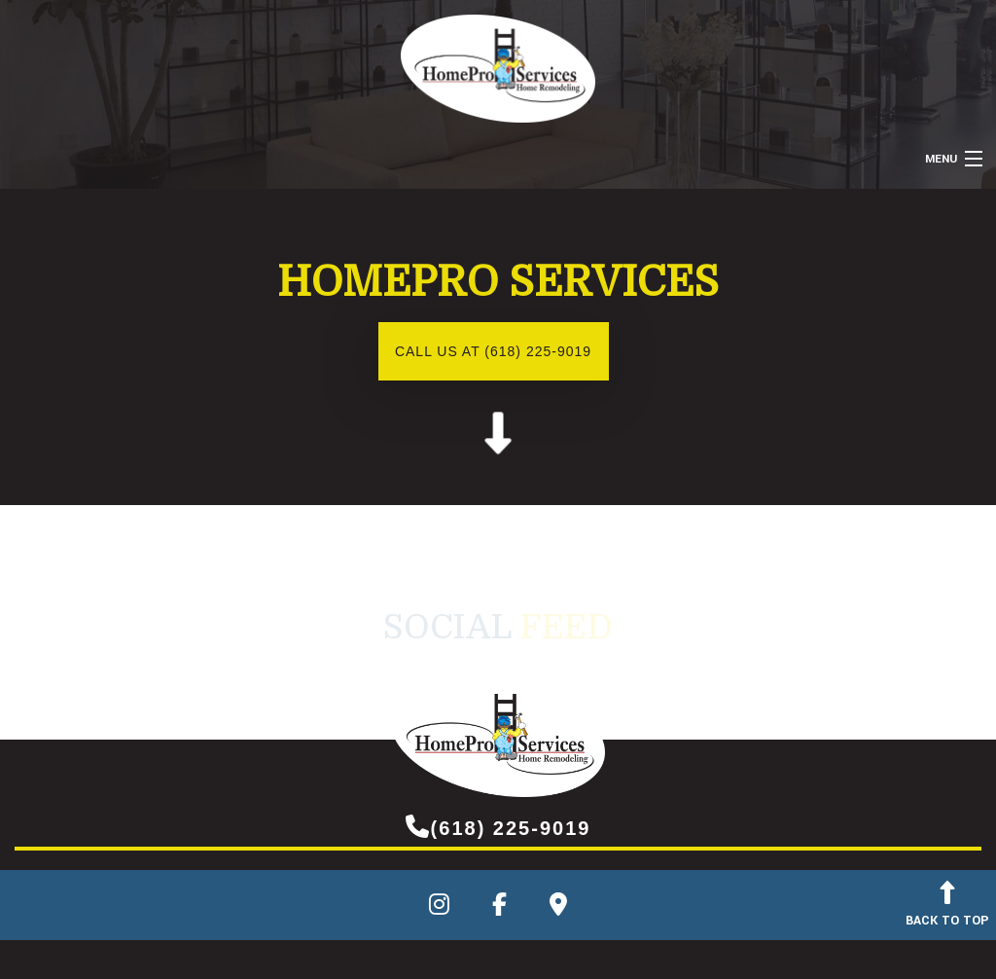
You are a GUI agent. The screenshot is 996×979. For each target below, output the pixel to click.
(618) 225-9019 (498, 826)
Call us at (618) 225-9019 (493, 351)
